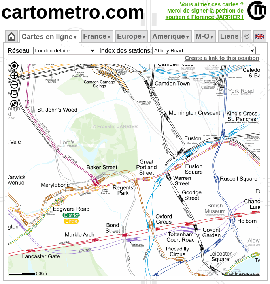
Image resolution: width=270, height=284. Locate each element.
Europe (131, 36)
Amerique (171, 36)
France (97, 36)
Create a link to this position (222, 58)
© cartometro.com (242, 273)
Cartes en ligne (49, 37)
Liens (229, 36)
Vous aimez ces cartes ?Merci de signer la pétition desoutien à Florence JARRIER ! (204, 10)
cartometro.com (73, 12)
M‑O (205, 36)
